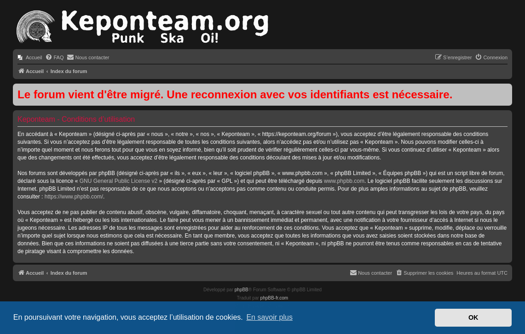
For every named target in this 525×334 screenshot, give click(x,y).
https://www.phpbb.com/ (74, 196)
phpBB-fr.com (274, 297)
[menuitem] (29, 57)
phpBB (241, 289)
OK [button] (473, 317)
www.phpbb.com (344, 181)
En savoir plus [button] (269, 317)
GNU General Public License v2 (118, 181)
